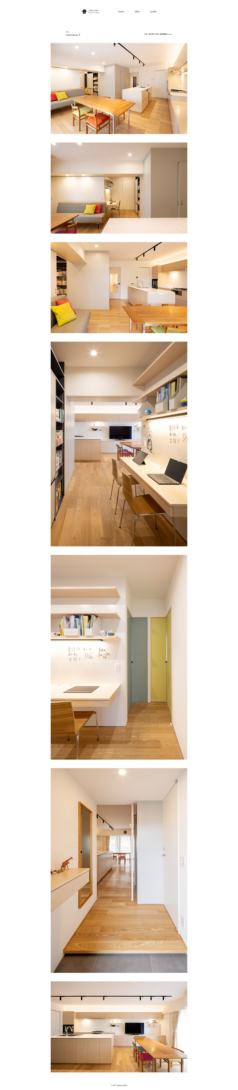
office (137, 11)
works (121, 11)
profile (153, 11)
